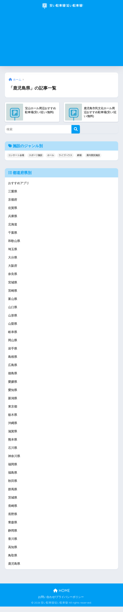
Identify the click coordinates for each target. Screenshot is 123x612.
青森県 (13, 527)
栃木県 (13, 418)
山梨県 (13, 325)
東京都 (13, 409)
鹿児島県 (14, 569)
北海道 (13, 225)
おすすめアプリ (19, 183)
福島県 (13, 476)
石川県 (13, 451)
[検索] (75, 129)
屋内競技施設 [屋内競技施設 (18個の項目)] (93, 155)
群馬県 (13, 493)
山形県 (13, 317)
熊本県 (13, 443)
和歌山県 (14, 241)
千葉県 (13, 233)
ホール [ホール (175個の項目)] (50, 155)
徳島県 (13, 376)
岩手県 (13, 351)
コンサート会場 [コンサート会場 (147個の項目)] (16, 155)
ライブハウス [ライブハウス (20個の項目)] (65, 155)
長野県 (13, 518)
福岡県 (13, 468)
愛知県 (13, 392)
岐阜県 (13, 334)
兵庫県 (13, 216)
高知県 (13, 552)
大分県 (13, 258)
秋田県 (13, 485)
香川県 (13, 544)
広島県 (13, 367)
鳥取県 (13, 560)
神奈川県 (14, 460)
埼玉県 (13, 250)
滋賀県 (13, 434)
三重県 (13, 191)
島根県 (13, 359)
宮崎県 (13, 292)
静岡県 (13, 535)
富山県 (13, 300)
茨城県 (13, 501)
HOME (61, 596)
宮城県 (13, 283)
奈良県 (13, 275)
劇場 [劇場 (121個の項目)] (79, 155)
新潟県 (13, 401)
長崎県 (13, 510)
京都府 (13, 199)
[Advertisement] (61, 40)
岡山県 (13, 342)
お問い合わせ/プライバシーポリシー (61, 602)
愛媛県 (13, 384)
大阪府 (13, 267)
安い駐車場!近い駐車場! (62, 6)
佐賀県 (13, 208)
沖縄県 (13, 426)
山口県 (13, 309)
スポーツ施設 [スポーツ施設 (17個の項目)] (35, 155)
